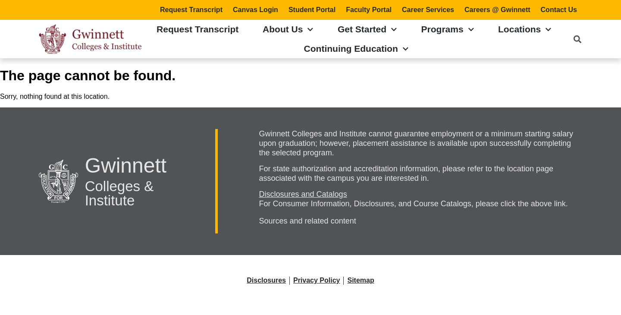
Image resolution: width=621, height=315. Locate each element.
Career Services (428, 9)
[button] (578, 39)
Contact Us (559, 9)
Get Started (367, 29)
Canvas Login (255, 9)
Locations (525, 29)
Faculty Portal (369, 9)
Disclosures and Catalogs (303, 194)
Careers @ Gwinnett (497, 9)
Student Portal (312, 9)
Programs (447, 29)
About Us (288, 29)
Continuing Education (356, 49)
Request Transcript (191, 9)
